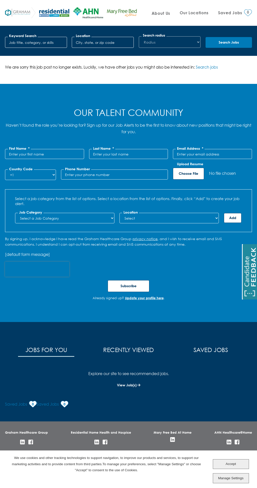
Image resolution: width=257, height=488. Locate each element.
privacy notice (145, 238)
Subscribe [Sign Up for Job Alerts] (128, 286)
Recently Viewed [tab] (128, 349)
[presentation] (37, 269)
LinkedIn (22, 442)
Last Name (103, 148)
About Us (161, 13)
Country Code (21, 169)
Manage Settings (230, 478)
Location (83, 36)
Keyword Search (22, 36)
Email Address (190, 148)
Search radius (154, 35)
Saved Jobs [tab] (211, 349)
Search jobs (207, 67)
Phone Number (77, 169)
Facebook (30, 442)
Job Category (30, 212)
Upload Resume (190, 164)
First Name (19, 148)
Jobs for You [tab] (46, 349)
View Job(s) (127, 385)
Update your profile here (144, 298)
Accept (231, 464)
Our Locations (194, 12)
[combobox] (103, 42)
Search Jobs (229, 42)
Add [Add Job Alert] (232, 218)
